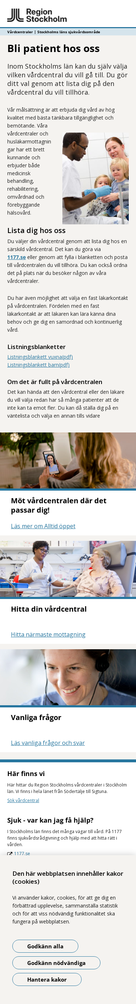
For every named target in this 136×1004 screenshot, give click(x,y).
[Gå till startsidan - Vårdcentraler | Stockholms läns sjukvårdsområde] (68, 15)
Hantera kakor (47, 979)
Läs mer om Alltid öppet (43, 526)
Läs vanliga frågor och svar (48, 743)
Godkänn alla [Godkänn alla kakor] (45, 946)
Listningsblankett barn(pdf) (38, 364)
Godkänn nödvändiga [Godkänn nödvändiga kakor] (56, 962)
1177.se (16, 257)
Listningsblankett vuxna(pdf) (40, 356)
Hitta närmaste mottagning (48, 634)
